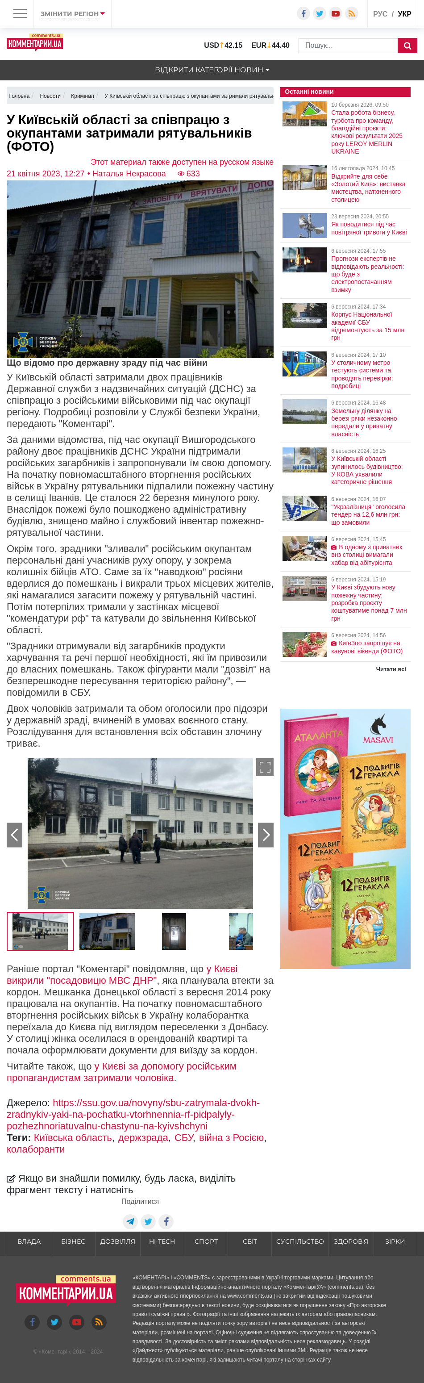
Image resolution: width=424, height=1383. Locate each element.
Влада (29, 1241)
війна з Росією (231, 1137)
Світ (250, 1241)
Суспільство (300, 1241)
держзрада (143, 1137)
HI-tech (162, 1241)
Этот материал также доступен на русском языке (182, 162)
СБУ (184, 1137)
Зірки (395, 1241)
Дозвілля (117, 1241)
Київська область (73, 1137)
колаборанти (36, 1149)
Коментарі (54, 1352)
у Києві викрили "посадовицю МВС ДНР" (122, 974)
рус (380, 14)
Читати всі (391, 669)
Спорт (206, 1241)
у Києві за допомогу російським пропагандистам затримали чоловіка (122, 1072)
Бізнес (73, 1241)
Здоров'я (351, 1241)
